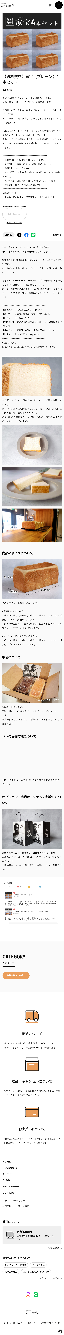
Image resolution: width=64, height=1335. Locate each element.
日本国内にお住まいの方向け (14, 223)
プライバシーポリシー (14, 1200)
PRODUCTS (10, 1167)
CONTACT (9, 1192)
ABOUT (7, 1174)
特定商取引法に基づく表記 (16, 1206)
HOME (7, 1161)
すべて (8, 888)
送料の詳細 (53, 1248)
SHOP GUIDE (11, 1186)
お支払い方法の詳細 (49, 1278)
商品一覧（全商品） (16, 975)
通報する (57, 235)
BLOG (6, 1180)
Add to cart (14, 214)
